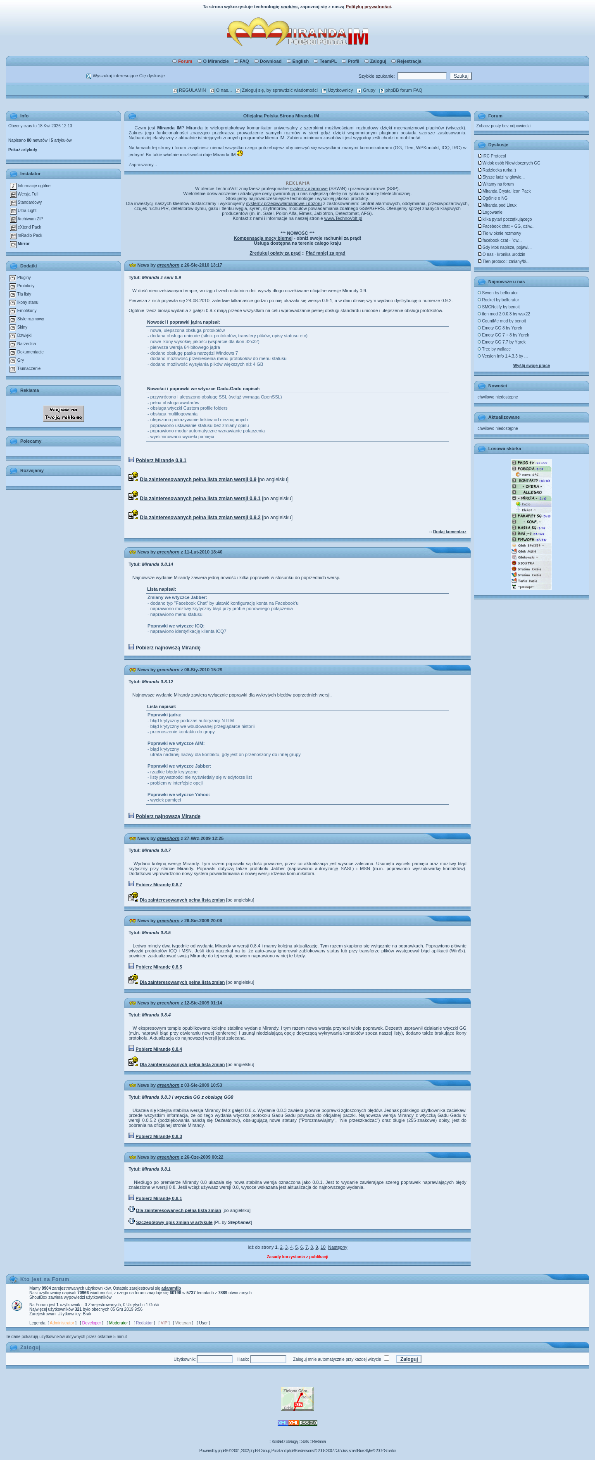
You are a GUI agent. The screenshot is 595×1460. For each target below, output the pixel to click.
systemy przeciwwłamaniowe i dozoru (284, 203)
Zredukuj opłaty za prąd (275, 252)
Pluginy (20, 277)
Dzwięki (20, 335)
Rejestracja (406, 61)
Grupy (366, 90)
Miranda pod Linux (497, 205)
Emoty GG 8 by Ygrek (500, 328)
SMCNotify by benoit (499, 307)
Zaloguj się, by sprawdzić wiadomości (276, 90)
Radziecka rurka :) (497, 170)
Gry (17, 360)
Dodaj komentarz (449, 532)
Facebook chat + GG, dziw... (506, 226)
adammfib (171, 1288)
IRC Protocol (492, 156)
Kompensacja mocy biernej (263, 238)
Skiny (18, 327)
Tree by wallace (494, 349)
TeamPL (325, 61)
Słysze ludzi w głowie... (501, 177)
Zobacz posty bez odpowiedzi (503, 126)
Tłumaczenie (25, 368)
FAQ (241, 61)
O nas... (221, 90)
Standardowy (26, 202)
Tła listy (20, 294)
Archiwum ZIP (26, 219)
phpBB (223, 1450)
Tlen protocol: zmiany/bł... (504, 261)
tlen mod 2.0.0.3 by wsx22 (504, 314)
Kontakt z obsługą (284, 1441)
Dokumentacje (27, 352)
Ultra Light (23, 210)
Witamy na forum (496, 184)
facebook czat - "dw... (500, 240)
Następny (337, 1247)
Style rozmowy (27, 319)
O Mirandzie (213, 61)
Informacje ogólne (30, 186)
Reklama (318, 1441)
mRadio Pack (26, 235)
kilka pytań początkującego (505, 219)
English (298, 61)
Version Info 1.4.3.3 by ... (503, 356)
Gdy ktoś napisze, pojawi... (505, 247)
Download (268, 61)
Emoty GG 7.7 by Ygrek (502, 342)
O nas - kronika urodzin (501, 254)
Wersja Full (24, 194)
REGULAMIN (189, 90)
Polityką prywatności (368, 6)
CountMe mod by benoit (502, 321)
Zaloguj (375, 61)
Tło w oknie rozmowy (499, 233)
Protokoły (22, 286)
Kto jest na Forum (44, 1279)
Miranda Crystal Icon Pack (504, 191)
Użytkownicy (337, 90)
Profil (350, 61)
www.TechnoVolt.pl (343, 218)
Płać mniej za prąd (325, 252)
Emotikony (23, 310)
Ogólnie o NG (493, 198)
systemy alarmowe (309, 188)
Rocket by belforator (498, 300)
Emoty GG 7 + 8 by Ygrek (503, 335)
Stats (305, 1441)
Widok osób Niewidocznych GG (509, 163)
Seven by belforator (498, 293)
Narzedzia (23, 343)
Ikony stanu (24, 302)
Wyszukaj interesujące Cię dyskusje (125, 75)
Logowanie (490, 212)
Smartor (390, 1450)
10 (323, 1247)
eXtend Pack (25, 227)
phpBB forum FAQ (400, 90)
